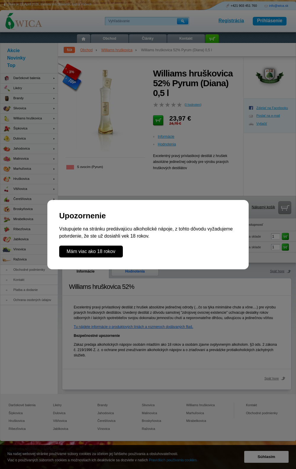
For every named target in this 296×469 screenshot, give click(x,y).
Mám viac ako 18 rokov (91, 251)
